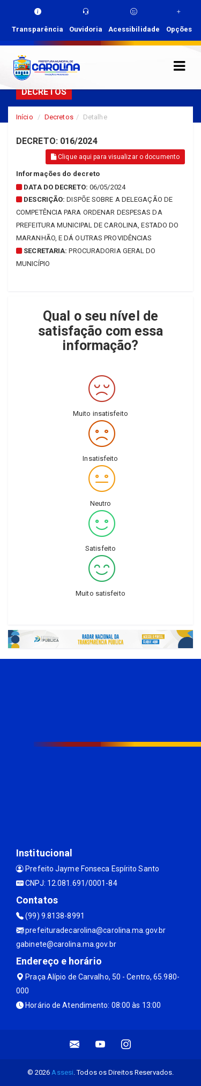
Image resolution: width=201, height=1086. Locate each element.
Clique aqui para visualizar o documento (115, 157)
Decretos (58, 117)
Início (24, 117)
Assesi (62, 1072)
